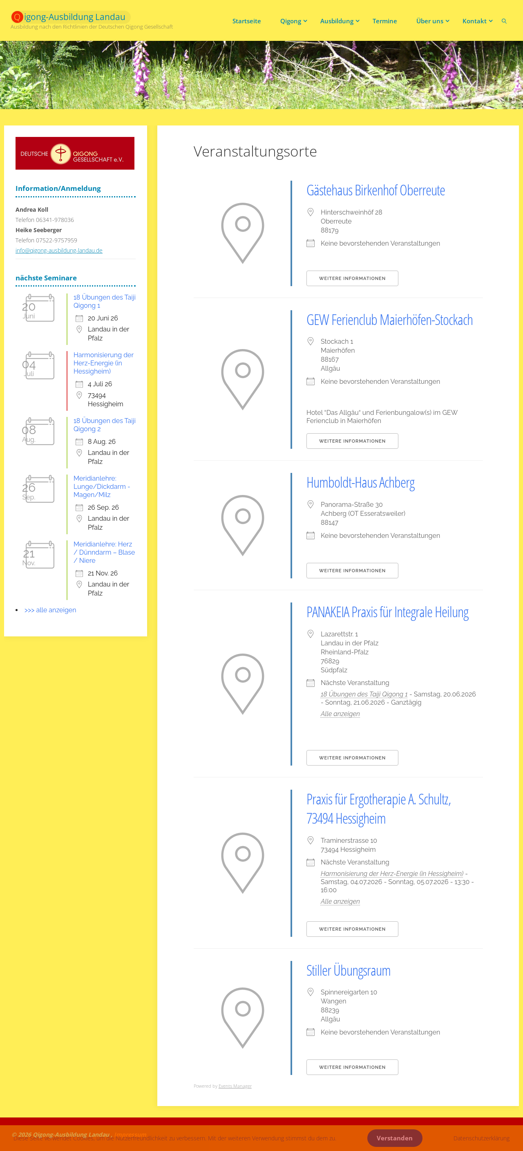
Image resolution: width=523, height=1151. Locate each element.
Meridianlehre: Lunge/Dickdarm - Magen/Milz (102, 487)
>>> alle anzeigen (50, 610)
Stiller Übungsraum (348, 970)
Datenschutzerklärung (482, 1138)
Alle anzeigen (340, 714)
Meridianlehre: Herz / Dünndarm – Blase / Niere (104, 552)
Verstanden (395, 1138)
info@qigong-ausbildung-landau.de (59, 250)
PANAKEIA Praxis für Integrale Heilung (387, 612)
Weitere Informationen (352, 278)
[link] (504, 20)
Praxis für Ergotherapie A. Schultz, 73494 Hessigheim (378, 808)
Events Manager (235, 1086)
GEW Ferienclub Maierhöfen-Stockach (389, 319)
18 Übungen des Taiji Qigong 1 (364, 694)
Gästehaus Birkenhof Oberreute (375, 190)
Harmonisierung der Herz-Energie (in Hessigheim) (392, 874)
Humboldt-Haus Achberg (360, 482)
